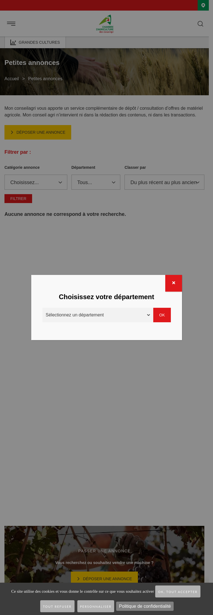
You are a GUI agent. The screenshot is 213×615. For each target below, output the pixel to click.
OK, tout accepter (177, 592)
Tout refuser (57, 606)
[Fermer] (173, 283)
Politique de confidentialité (145, 606)
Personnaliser (96, 606)
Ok (162, 315)
